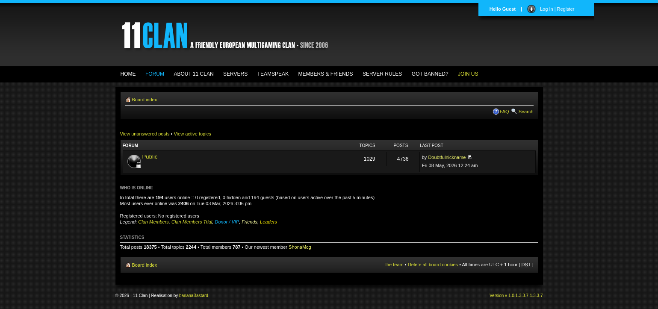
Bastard (200, 295)
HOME (128, 74)
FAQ (504, 111)
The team (393, 264)
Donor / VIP (227, 221)
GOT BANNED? (430, 74)
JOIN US (468, 74)
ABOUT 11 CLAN (193, 74)
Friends (249, 221)
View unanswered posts (145, 133)
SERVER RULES (382, 74)
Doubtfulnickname (447, 157)
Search (526, 111)
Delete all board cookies (433, 264)
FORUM (154, 74)
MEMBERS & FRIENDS (325, 74)
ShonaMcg (300, 247)
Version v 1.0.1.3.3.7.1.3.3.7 (516, 295)
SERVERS (235, 74)
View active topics (192, 133)
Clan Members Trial (191, 221)
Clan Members (153, 221)
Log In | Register (557, 9)
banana (186, 295)
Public (150, 156)
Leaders (268, 221)
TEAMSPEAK (273, 74)
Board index (144, 99)
